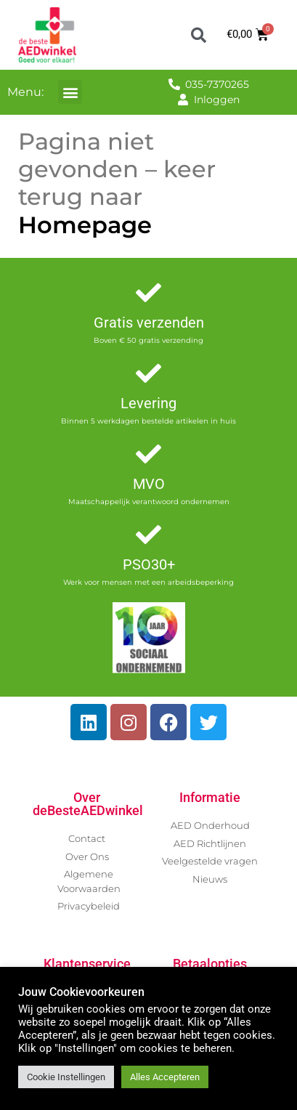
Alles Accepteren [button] (165, 1076)
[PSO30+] (148, 534)
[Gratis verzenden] (148, 292)
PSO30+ (149, 564)
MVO (149, 484)
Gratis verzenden (149, 322)
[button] (198, 35)
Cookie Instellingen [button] (66, 1076)
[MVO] (148, 453)
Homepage (85, 225)
